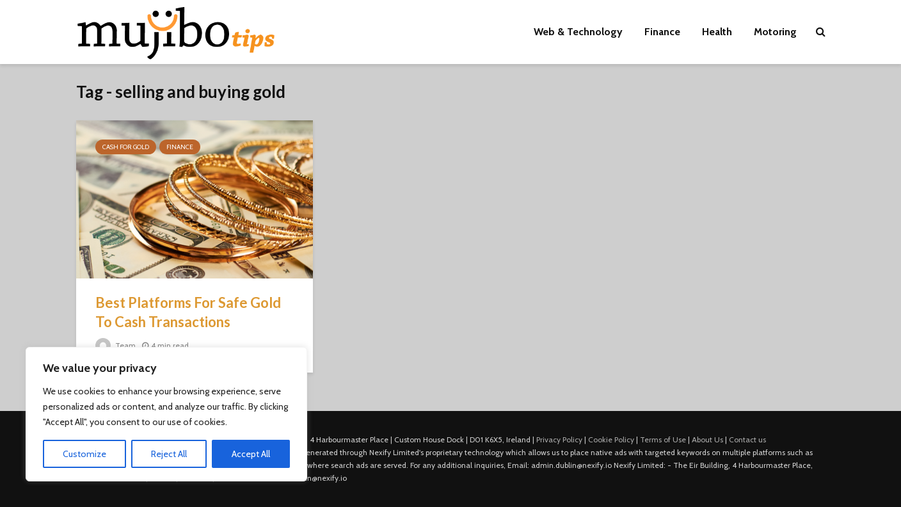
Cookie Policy (611, 439)
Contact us (747, 439)
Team (115, 345)
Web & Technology (578, 32)
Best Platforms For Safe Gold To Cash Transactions (188, 312)
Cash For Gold (125, 147)
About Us (707, 439)
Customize (84, 454)
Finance (662, 32)
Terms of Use (663, 439)
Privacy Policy (559, 439)
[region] (166, 414)
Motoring (775, 32)
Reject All (169, 454)
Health (717, 32)
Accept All (251, 454)
